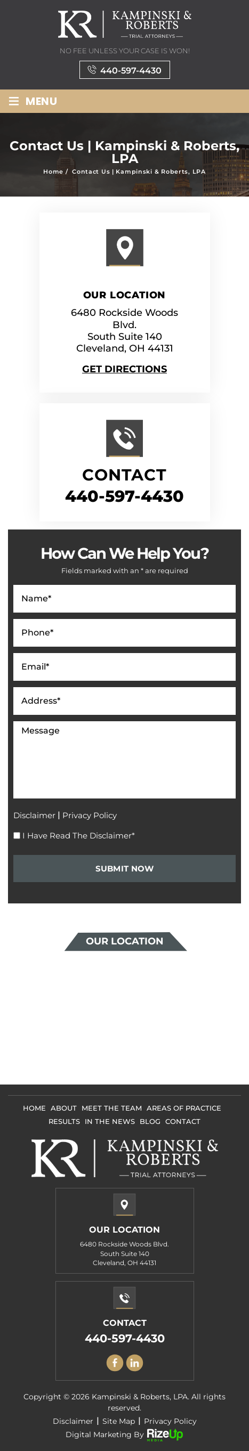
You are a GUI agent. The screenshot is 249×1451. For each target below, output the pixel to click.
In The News (110, 1121)
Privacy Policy (89, 815)
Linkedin (134, 1362)
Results (64, 1121)
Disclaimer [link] (73, 1421)
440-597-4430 (131, 71)
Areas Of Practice (184, 1108)
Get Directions (124, 369)
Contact (182, 1121)
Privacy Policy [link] (170, 1421)
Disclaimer (34, 815)
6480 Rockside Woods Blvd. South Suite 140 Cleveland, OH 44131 (124, 330)
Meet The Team (112, 1108)
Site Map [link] (118, 1421)
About (64, 1108)
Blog (150, 1121)
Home (34, 1108)
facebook (114, 1362)
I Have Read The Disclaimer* (78, 835)
